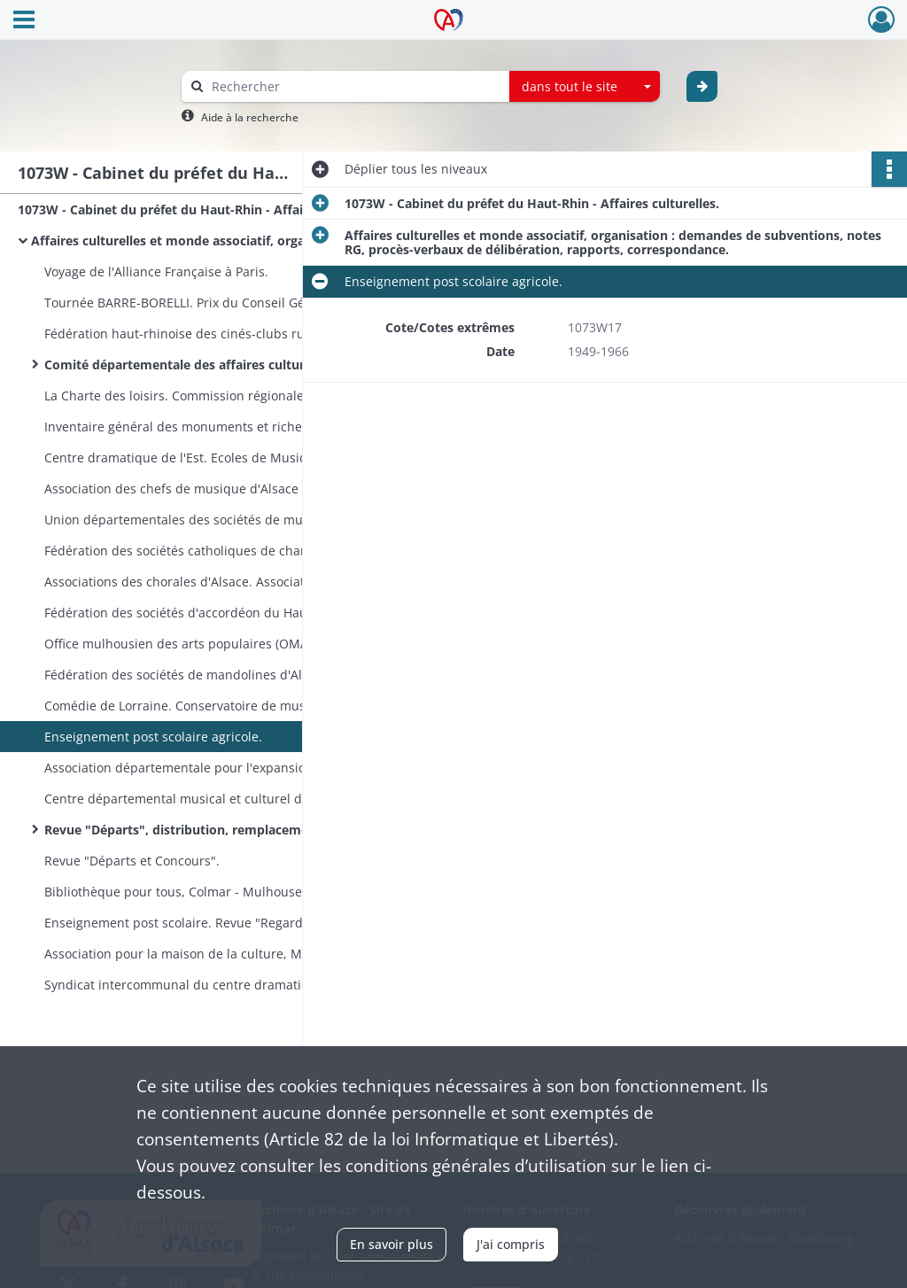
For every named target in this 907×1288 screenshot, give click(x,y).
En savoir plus (391, 1244)
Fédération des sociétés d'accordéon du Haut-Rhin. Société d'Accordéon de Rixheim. (221, 612)
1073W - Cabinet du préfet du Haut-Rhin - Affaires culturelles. (195, 209)
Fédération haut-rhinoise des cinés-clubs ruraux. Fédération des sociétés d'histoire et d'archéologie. (221, 333)
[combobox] (584, 87)
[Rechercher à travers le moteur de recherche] (354, 86)
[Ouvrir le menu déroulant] (24, 21)
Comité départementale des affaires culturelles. (190, 364)
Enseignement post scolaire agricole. (153, 736)
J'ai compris (511, 1244)
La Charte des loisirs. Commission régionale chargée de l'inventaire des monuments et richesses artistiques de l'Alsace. (221, 395)
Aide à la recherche (249, 117)
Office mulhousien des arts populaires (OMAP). (183, 643)
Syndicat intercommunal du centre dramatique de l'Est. (209, 984)
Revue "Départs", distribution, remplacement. (184, 829)
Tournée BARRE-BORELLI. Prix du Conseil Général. (191, 302)
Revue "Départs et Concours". (132, 860)
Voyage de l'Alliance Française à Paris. (156, 271)
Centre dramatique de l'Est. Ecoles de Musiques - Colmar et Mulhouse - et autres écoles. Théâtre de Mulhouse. (221, 457)
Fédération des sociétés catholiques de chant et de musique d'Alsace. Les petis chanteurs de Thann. (221, 550)
